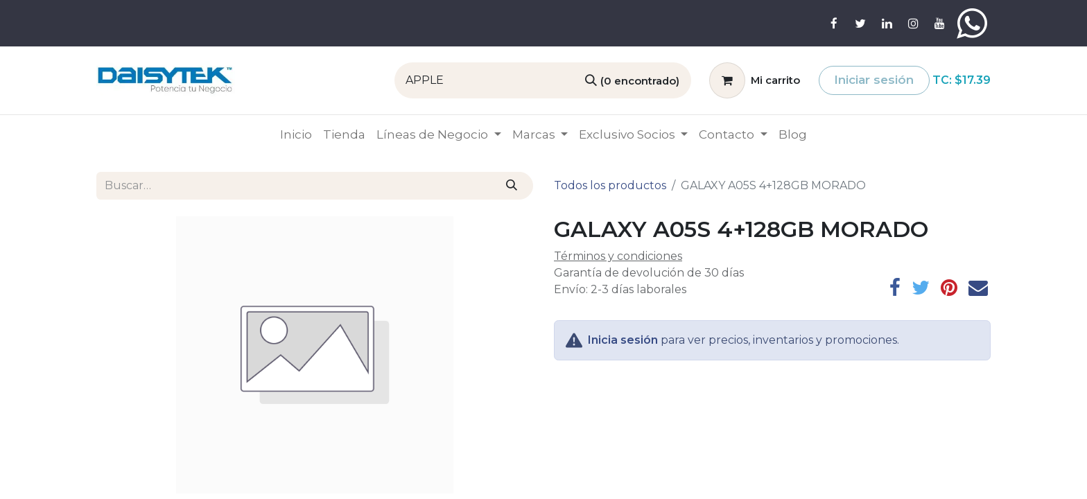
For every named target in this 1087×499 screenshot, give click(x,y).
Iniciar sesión (874, 80)
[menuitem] (296, 135)
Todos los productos (610, 185)
